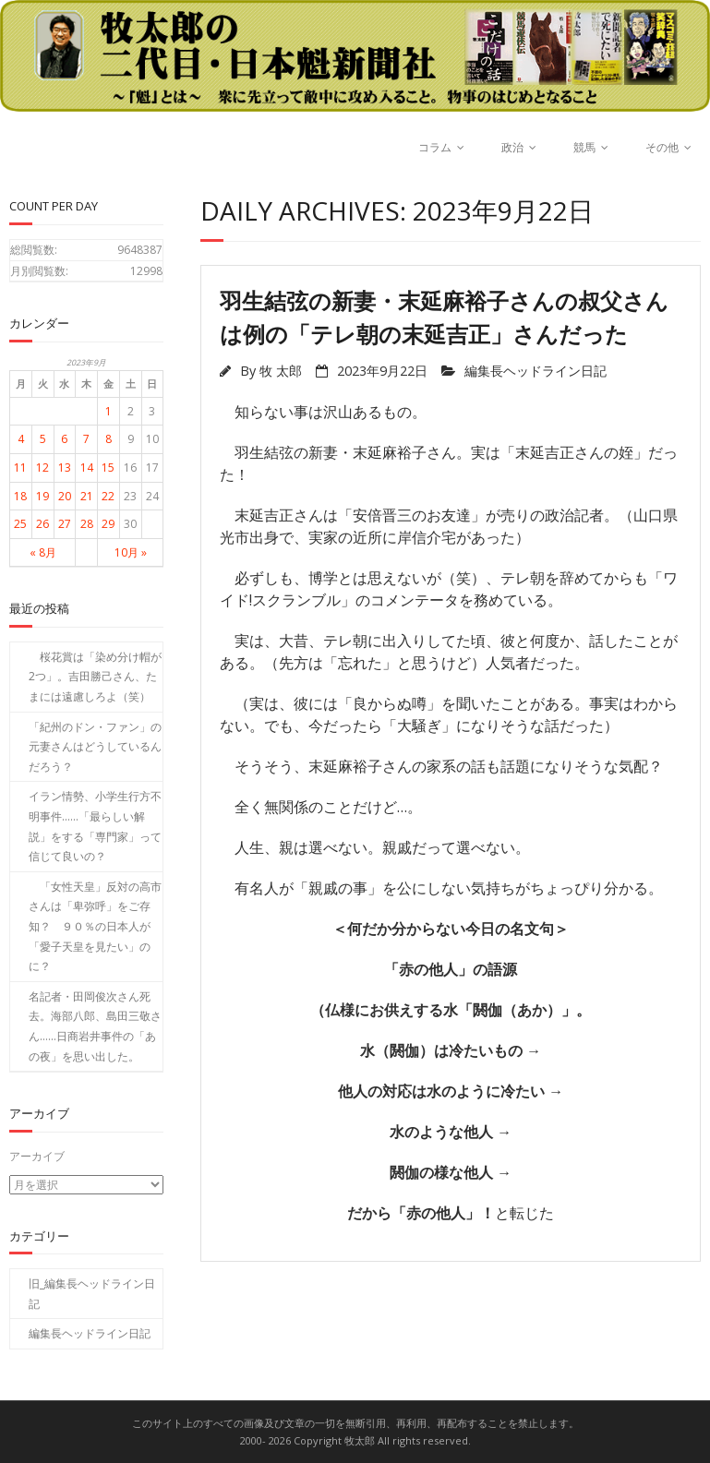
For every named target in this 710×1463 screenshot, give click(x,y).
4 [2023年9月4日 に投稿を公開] (21, 439)
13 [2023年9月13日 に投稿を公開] (64, 467)
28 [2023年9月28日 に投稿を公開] (86, 524)
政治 (512, 147)
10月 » (130, 552)
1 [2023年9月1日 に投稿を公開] (108, 411)
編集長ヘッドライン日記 (535, 370)
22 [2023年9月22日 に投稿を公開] (108, 496)
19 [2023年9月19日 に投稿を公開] (42, 496)
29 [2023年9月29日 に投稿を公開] (108, 524)
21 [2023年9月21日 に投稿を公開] (86, 496)
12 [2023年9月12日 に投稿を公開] (42, 467)
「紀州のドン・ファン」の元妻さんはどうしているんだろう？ (95, 746)
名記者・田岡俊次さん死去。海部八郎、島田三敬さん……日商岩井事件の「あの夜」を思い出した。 (95, 1026)
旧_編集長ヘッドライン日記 (92, 1294)
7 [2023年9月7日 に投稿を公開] (86, 439)
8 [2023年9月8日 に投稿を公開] (108, 439)
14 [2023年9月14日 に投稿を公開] (86, 467)
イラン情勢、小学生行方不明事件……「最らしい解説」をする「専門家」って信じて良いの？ (95, 826)
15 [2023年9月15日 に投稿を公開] (108, 467)
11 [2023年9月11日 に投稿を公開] (20, 467)
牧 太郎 (280, 370)
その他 (662, 147)
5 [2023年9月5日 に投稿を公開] (43, 439)
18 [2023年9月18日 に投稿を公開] (20, 496)
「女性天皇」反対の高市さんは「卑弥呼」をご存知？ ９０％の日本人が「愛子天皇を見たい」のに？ (95, 926)
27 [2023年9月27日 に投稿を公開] (64, 524)
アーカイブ (37, 1156)
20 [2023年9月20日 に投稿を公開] (64, 496)
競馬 (584, 147)
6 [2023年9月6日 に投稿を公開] (64, 439)
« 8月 (43, 552)
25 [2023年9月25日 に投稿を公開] (20, 524)
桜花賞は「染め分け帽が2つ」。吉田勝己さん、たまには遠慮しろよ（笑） (95, 676)
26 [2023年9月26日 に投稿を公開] (42, 524)
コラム (434, 147)
